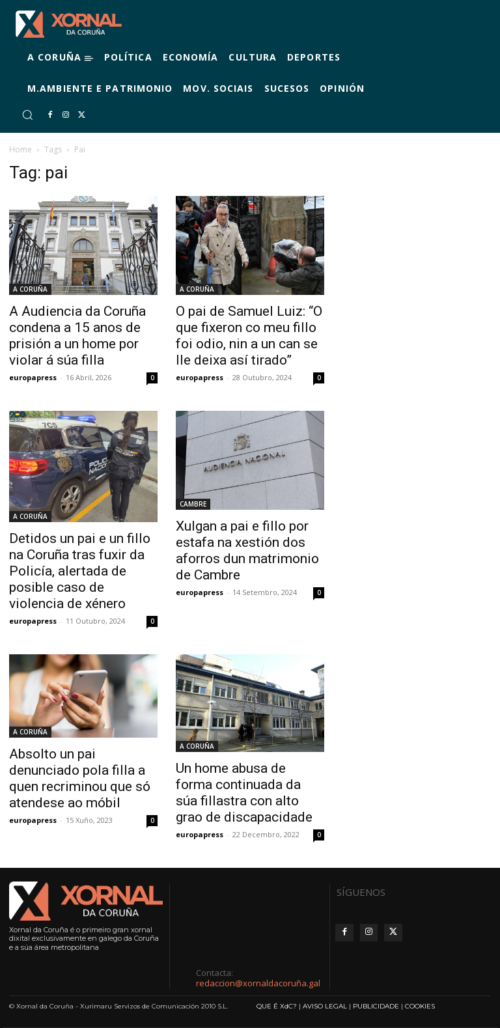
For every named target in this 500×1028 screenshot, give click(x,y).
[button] (27, 114)
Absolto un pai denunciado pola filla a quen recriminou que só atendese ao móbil (79, 778)
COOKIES (420, 1006)
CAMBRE (193, 503)
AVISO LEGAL (325, 1006)
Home (20, 149)
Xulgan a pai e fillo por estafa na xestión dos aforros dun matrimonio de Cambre (247, 550)
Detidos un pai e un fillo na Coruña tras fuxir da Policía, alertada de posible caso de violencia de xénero (79, 571)
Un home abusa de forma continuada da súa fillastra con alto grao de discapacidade (244, 792)
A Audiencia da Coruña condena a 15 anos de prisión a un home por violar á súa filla (77, 335)
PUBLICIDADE (376, 1006)
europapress (33, 377)
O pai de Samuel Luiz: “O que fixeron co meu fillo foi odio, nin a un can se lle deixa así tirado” (249, 335)
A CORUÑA (30, 289)
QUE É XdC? (277, 1006)
